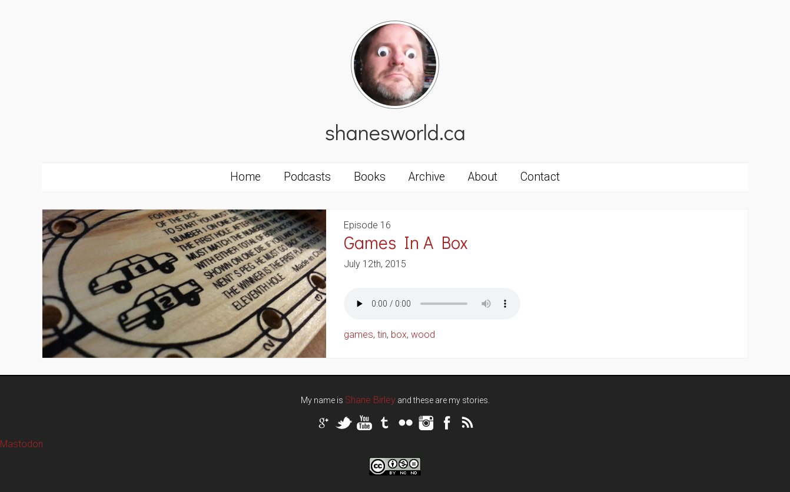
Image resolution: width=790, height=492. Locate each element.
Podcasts (307, 177)
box (399, 334)
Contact (540, 177)
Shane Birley (370, 399)
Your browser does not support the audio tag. (432, 304)
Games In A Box (406, 242)
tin (382, 334)
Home (245, 177)
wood (423, 334)
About (482, 177)
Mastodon (21, 444)
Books (370, 177)
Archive (427, 177)
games (358, 334)
